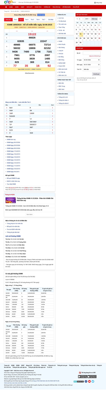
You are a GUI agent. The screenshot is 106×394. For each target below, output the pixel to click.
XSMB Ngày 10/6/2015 (13, 169)
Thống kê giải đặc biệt (13, 232)
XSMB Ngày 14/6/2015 (13, 157)
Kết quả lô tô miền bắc (13, 226)
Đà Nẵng (61, 56)
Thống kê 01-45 (63, 97)
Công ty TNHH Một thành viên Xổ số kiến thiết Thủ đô (46, 381)
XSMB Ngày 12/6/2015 (13, 163)
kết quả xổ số (12, 187)
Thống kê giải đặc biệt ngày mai (36, 367)
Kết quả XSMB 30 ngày (13, 178)
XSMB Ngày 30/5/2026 (13, 142)
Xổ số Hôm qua (61, 38)
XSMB (11, 7)
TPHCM (60, 53)
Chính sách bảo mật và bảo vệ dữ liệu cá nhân (15, 383)
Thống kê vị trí (52, 365)
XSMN (16, 7)
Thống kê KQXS (10, 194)
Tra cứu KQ (56, 7)
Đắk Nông (61, 60)
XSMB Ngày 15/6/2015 (13, 154)
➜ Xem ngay (41, 15)
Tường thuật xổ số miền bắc (15, 223)
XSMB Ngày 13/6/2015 (13, 160)
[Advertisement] (29, 86)
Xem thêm (29, 214)
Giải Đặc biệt (62, 33)
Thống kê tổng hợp (74, 365)
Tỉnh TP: (79, 69)
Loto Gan (61, 18)
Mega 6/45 (29, 365)
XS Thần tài (61, 72)
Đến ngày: (80, 64)
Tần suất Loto (62, 24)
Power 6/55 (61, 66)
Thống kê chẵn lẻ (63, 103)
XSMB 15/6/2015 (25, 69)
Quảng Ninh (41, 27)
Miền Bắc (61, 83)
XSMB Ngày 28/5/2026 (13, 148)
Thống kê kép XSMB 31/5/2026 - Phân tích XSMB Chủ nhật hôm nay (35, 199)
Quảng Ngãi (61, 63)
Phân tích (38, 7)
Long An (60, 50)
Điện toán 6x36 (62, 69)
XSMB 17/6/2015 (36, 69)
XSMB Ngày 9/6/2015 (13, 171)
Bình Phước (61, 44)
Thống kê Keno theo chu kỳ (88, 365)
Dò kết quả (96, 74)
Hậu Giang (61, 47)
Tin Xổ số (76, 7)
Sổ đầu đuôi (66, 7)
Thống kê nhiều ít (63, 100)
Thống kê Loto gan (62, 365)
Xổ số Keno (37, 365)
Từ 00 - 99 (61, 30)
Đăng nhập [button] (98, 2)
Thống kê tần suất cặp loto (19, 367)
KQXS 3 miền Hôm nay (13, 181)
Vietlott (29, 7)
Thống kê (47, 7)
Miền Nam (61, 89)
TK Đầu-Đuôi (62, 21)
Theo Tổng (61, 27)
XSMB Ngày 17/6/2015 (13, 151)
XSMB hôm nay (11, 139)
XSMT (22, 7)
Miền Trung (61, 86)
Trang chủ (6, 365)
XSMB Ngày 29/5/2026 (13, 145)
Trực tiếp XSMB (11, 184)
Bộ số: (79, 53)
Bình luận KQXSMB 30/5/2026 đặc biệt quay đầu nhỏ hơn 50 (23, 210)
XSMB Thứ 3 (22, 27)
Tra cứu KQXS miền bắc (13, 229)
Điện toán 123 (62, 75)
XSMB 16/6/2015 (32, 27)
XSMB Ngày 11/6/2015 (13, 166)
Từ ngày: (79, 60)
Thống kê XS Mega (62, 93)
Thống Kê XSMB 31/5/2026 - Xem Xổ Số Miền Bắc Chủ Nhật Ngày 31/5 (27, 206)
